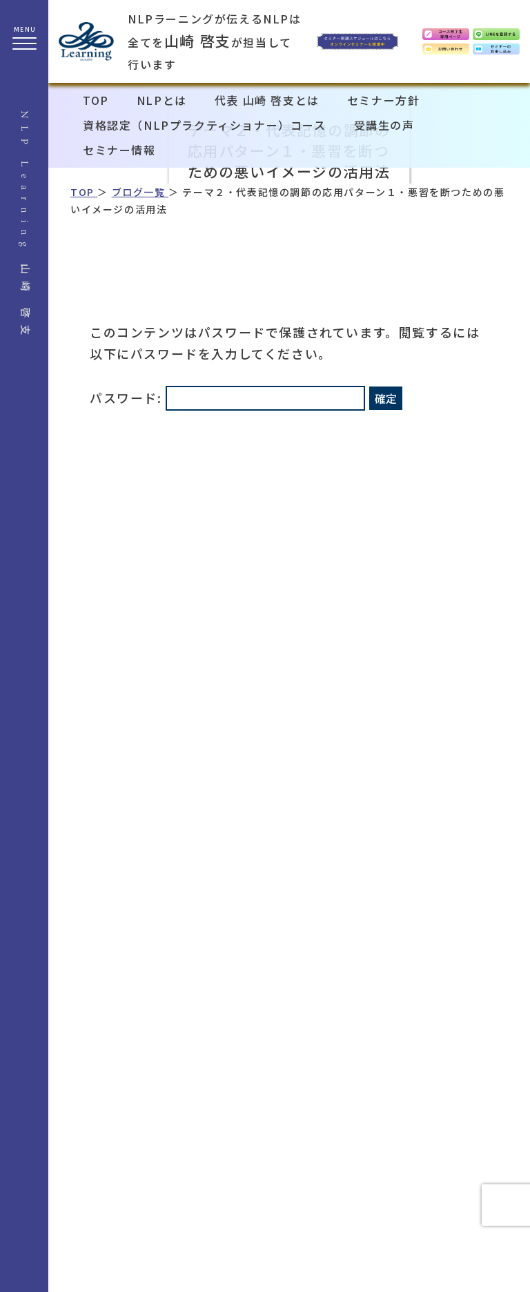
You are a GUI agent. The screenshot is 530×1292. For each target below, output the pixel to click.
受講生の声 (384, 125)
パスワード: (227, 398)
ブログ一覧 (140, 192)
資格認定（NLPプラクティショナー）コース (204, 125)
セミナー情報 (119, 149)
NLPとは (162, 100)
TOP (96, 100)
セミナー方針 (383, 100)
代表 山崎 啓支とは (267, 100)
